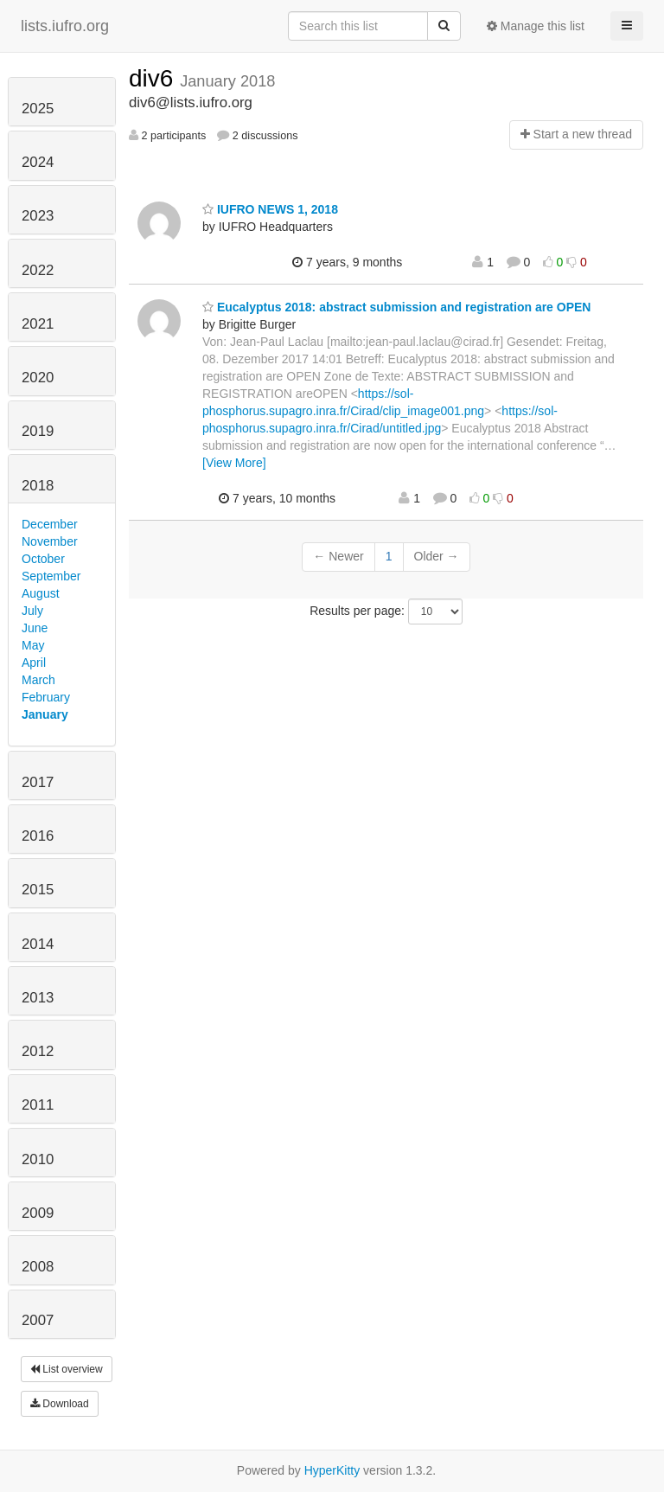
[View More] (234, 463)
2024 (38, 162)
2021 (38, 324)
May (33, 645)
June (35, 628)
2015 (38, 889)
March (38, 680)
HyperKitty (332, 1470)
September (51, 576)
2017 (38, 782)
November (50, 541)
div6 (154, 78)
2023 (38, 216)
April (34, 662)
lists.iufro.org (65, 26)
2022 (38, 270)
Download (59, 1404)
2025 (38, 108)
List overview (66, 1369)
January (45, 714)
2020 (38, 377)
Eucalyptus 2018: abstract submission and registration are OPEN (396, 307)
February (46, 697)
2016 (38, 836)
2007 (38, 1320)
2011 (38, 1105)
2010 (38, 1159)
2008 (38, 1266)
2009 (38, 1213)
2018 (38, 485)
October (43, 559)
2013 (38, 997)
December (50, 524)
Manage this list (535, 26)
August (41, 593)
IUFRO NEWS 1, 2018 (270, 209)
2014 (38, 944)
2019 (38, 431)
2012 (38, 1051)
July (32, 611)
